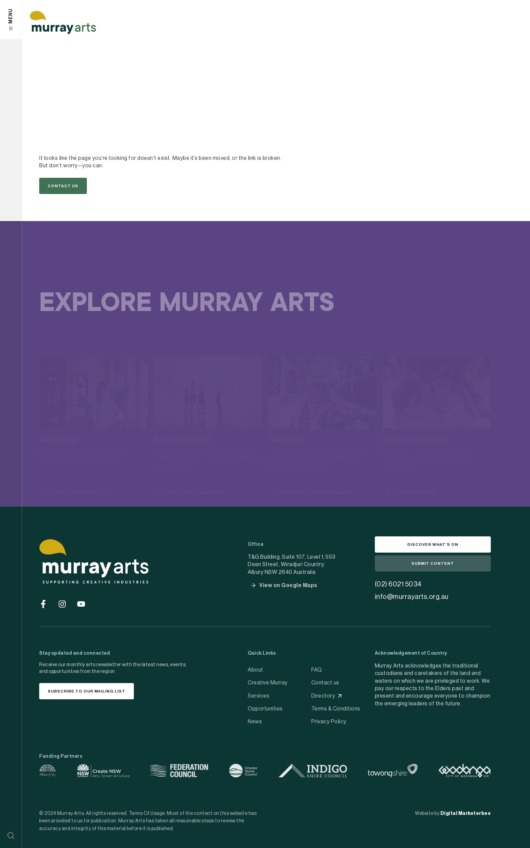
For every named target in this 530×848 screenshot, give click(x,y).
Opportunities (265, 708)
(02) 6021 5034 (398, 584)
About (255, 670)
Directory (323, 696)
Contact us (325, 682)
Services (258, 696)
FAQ (316, 670)
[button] (11, 835)
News (255, 721)
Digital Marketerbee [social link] (465, 813)
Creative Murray (268, 682)
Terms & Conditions (335, 708)
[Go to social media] (43, 604)
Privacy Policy (328, 721)
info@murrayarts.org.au (412, 596)
